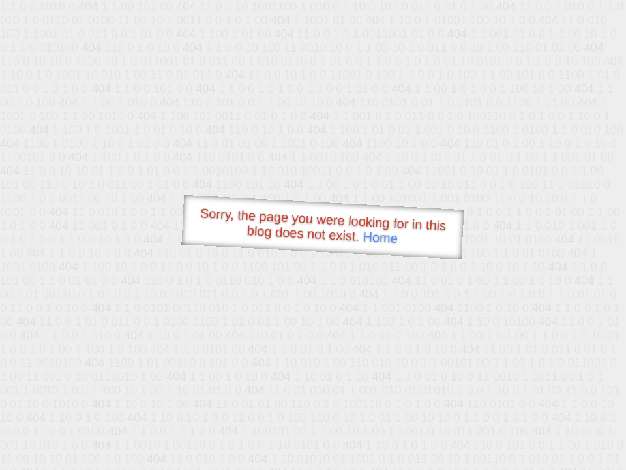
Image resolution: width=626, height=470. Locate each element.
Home (380, 237)
